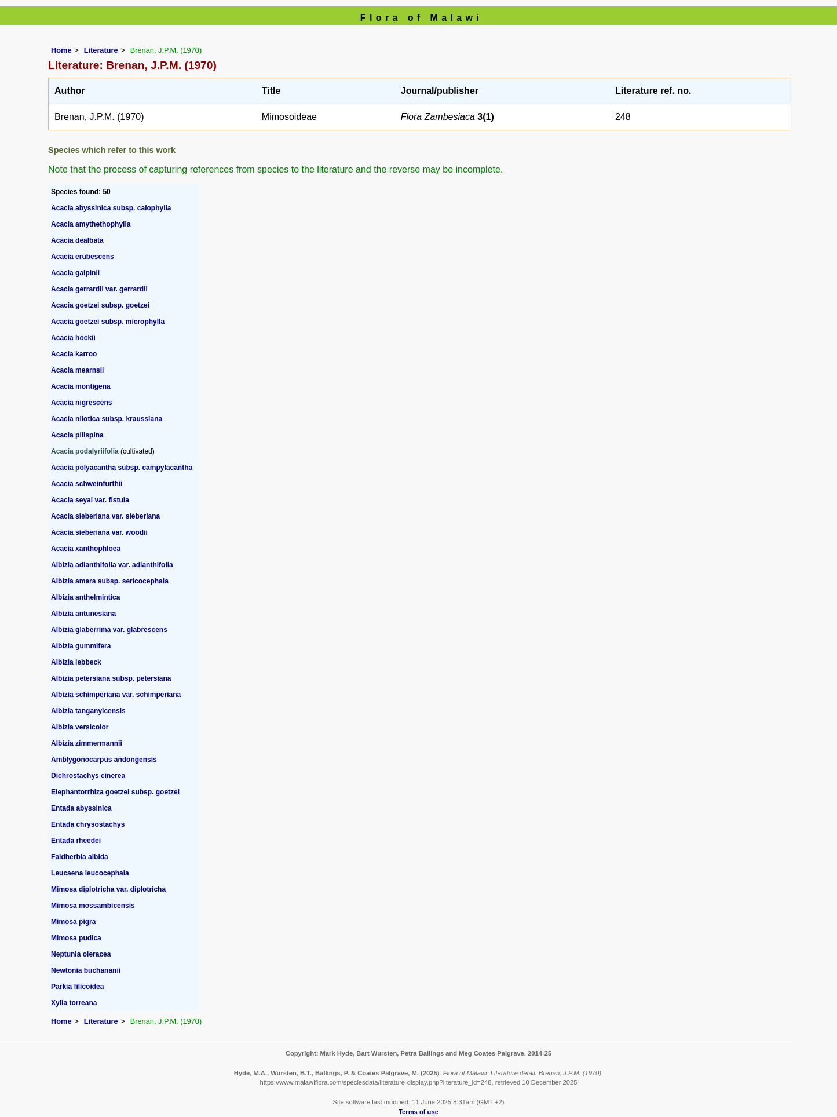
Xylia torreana (74, 1003)
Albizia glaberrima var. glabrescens (109, 630)
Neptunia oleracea (81, 954)
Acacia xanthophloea (85, 549)
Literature (101, 50)
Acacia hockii (73, 338)
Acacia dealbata (77, 240)
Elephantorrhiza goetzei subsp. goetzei (115, 792)
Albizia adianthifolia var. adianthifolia (112, 565)
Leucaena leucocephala (90, 873)
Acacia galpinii (75, 273)
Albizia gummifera (81, 646)
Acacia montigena (81, 386)
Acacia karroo (74, 354)
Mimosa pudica (76, 938)
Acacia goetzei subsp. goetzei (100, 305)
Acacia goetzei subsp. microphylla (108, 321)
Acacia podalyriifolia (85, 451)
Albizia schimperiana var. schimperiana (116, 695)
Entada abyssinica (81, 808)
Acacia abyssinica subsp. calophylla (111, 208)
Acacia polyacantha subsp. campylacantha (121, 467)
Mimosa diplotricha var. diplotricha (108, 889)
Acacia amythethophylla (90, 224)
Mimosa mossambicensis (93, 905)
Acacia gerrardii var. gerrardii (99, 289)
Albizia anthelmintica (85, 597)
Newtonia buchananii (85, 970)
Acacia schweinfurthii (86, 484)
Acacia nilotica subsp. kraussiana (106, 419)
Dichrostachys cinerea (88, 776)
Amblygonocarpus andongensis (104, 759)
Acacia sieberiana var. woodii (99, 532)
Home (61, 50)
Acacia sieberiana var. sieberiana (105, 516)
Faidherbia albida (79, 857)
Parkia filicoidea (77, 987)
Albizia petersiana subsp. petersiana (111, 678)
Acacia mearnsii (77, 370)
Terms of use (418, 1111)
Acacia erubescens (82, 257)
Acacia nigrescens (81, 403)
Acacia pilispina (77, 435)
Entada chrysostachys (88, 824)
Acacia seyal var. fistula (90, 500)
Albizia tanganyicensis (88, 711)
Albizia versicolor (79, 727)
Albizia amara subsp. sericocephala (110, 581)
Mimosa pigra (73, 922)
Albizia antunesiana (83, 613)
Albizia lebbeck (76, 662)
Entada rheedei (76, 841)
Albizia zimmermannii (86, 743)
